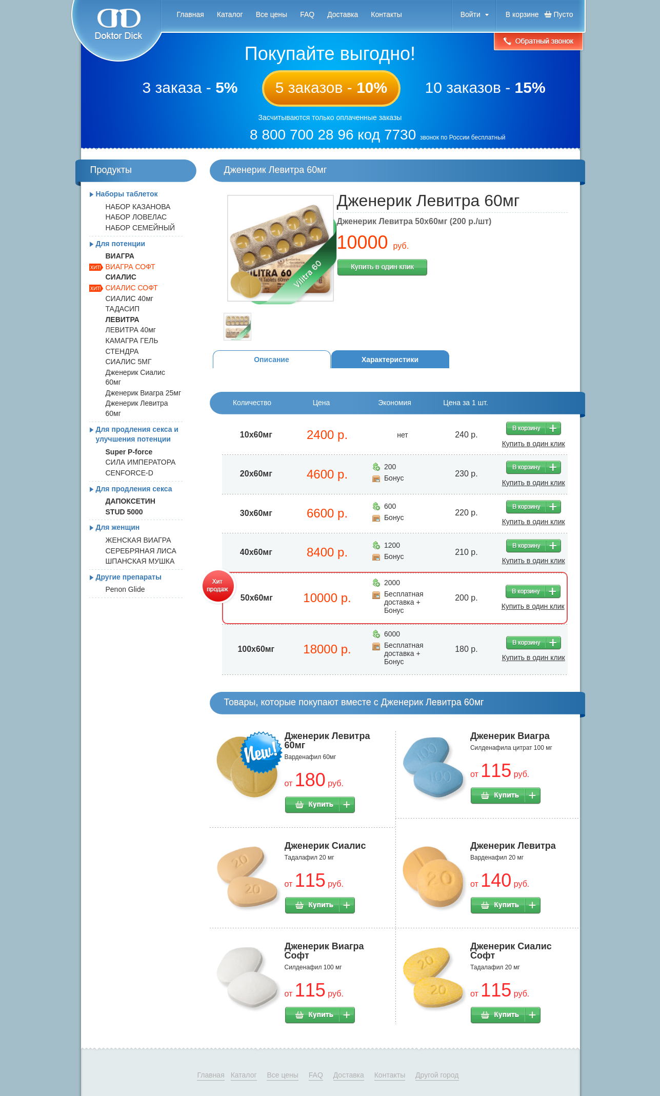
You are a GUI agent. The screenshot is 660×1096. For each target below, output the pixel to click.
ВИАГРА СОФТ (130, 267)
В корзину (534, 428)
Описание (271, 359)
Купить (320, 805)
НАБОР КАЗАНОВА (138, 207)
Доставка (342, 14)
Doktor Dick (116, 31)
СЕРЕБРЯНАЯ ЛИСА (141, 551)
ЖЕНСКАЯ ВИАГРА (138, 540)
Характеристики (390, 359)
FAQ (307, 14)
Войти (471, 14)
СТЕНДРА (122, 351)
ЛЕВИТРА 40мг (131, 330)
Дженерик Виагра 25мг (144, 393)
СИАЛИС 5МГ (129, 361)
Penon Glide (125, 589)
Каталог (230, 14)
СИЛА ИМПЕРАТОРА (141, 462)
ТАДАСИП (123, 309)
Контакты (386, 14)
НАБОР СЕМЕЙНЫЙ (140, 228)
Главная (190, 14)
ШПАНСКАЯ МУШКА (140, 561)
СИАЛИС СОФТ (132, 288)
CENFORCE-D (129, 473)
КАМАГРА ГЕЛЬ (132, 340)
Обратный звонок (538, 42)
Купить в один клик (382, 267)
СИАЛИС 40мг (129, 298)
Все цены (271, 14)
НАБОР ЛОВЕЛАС (136, 217)
